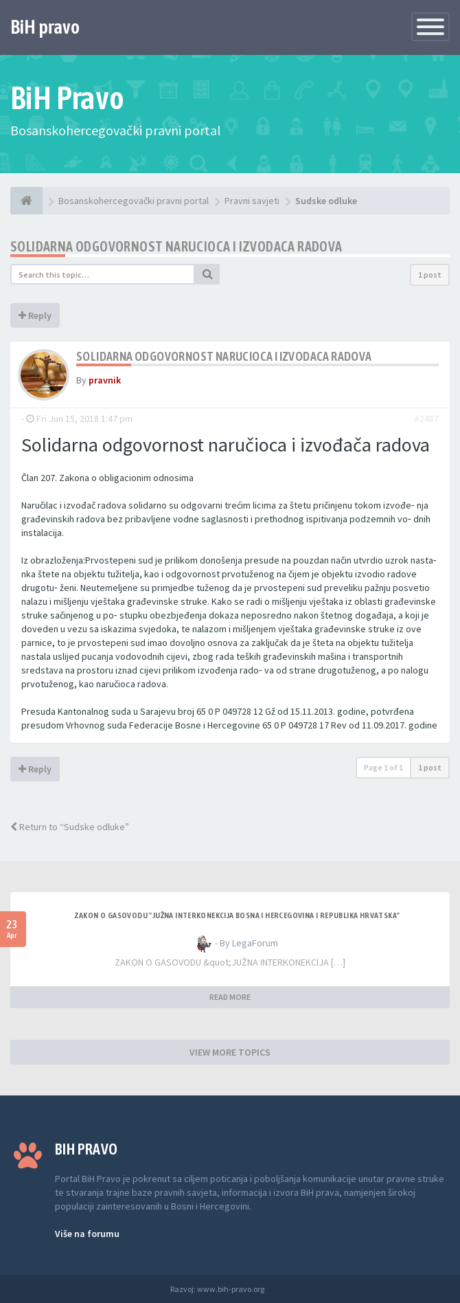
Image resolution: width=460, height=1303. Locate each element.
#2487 (427, 418)
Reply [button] (35, 315)
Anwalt (278, 1289)
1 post (429, 274)
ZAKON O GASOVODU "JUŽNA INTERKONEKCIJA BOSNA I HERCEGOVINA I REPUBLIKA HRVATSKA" (237, 915)
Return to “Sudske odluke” (69, 827)
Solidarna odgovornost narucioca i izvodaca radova (176, 246)
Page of (383, 767)
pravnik (105, 380)
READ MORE (230, 997)
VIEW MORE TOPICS (230, 1052)
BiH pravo (45, 27)
